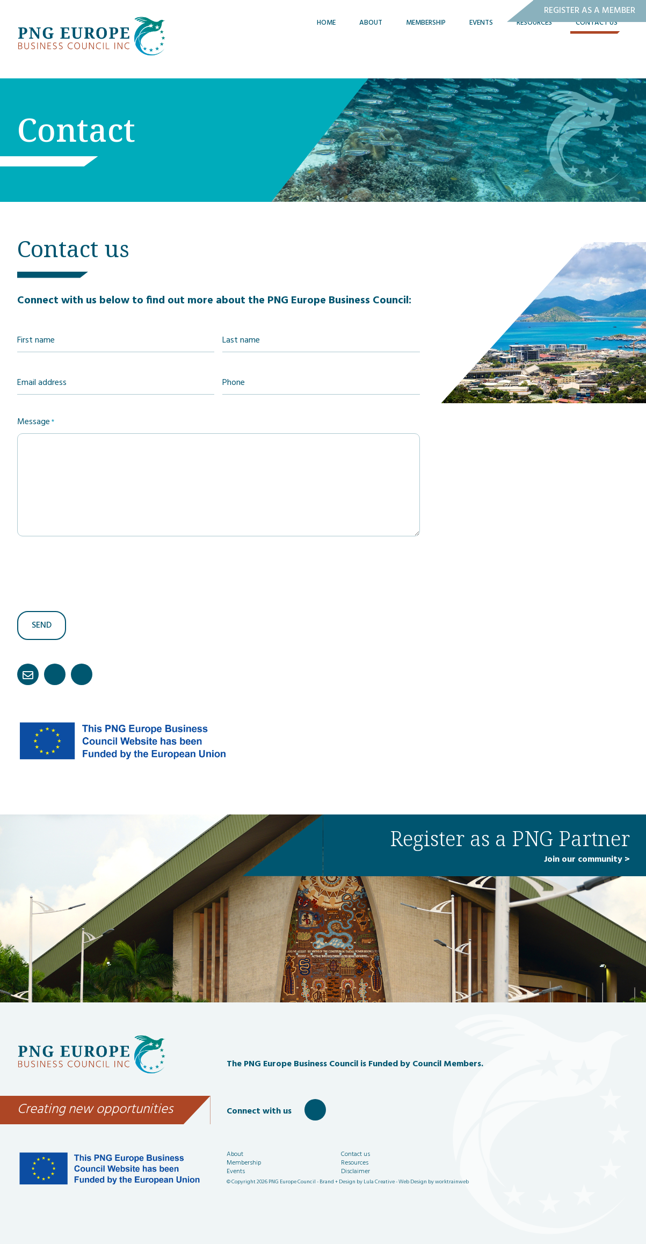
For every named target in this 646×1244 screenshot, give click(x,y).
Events (481, 46)
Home (326, 46)
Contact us (355, 1154)
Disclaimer (355, 1171)
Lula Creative (379, 1181)
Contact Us (597, 46)
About (370, 46)
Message (35, 422)
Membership (426, 46)
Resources (534, 46)
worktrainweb (452, 1181)
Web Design (412, 1181)
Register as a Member (589, 11)
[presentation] (98, 573)
